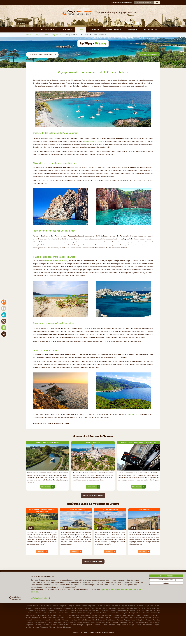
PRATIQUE (133, 30)
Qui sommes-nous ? (33, 582)
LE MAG (81, 30)
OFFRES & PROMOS (113, 30)
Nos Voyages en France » (149, 54)
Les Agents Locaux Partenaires (37, 594)
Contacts (97, 588)
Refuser (166, 616)
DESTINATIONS (47, 30)
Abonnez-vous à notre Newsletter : (122, 2)
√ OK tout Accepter (166, 609)
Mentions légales (134, 582)
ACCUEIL (31, 30)
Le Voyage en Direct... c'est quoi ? (38, 591)
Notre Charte (30, 588)
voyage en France (133, 414)
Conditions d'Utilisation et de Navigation (142, 585)
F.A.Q (96, 582)
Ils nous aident (99, 585)
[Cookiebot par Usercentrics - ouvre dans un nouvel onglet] (15, 631)
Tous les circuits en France (93, 561)
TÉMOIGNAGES (66, 30)
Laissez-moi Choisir (166, 613)
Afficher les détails (39, 631)
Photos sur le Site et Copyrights (139, 591)
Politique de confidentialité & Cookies (141, 588)
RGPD (130, 594)
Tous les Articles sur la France (93, 495)
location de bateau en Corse (91, 141)
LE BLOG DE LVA (150, 30)
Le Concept (30, 585)
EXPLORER (94, 30)
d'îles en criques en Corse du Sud (55, 261)
